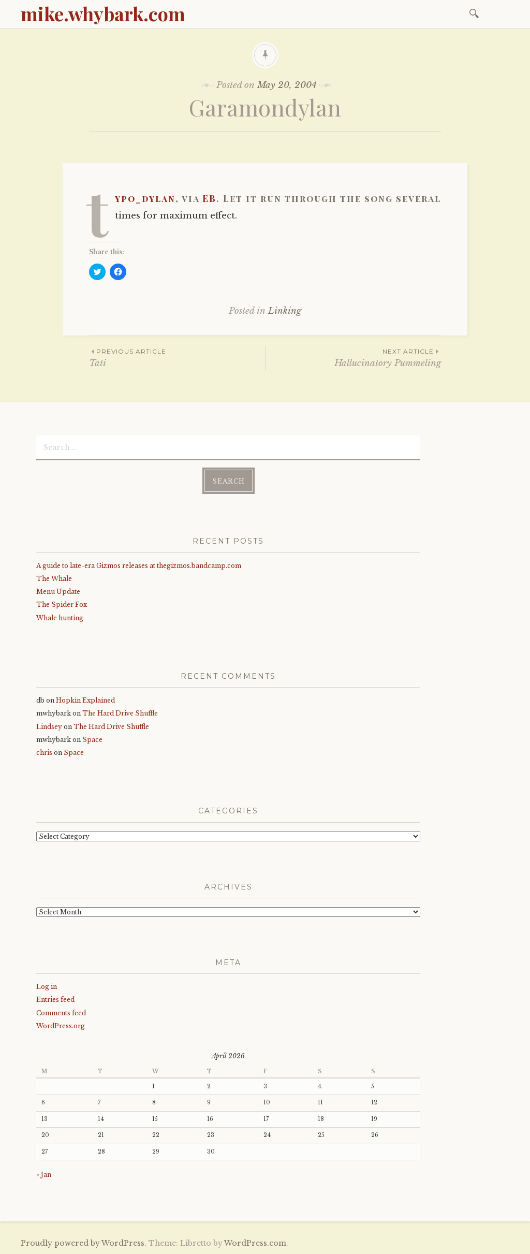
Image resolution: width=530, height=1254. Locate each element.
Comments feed (61, 1013)
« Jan (43, 1174)
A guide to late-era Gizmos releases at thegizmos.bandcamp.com (138, 566)
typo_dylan (145, 198)
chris (44, 752)
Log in (46, 986)
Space (92, 739)
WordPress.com (255, 1243)
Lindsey (49, 727)
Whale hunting (59, 618)
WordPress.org (60, 1026)
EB (209, 198)
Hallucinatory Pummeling (353, 357)
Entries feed (55, 999)
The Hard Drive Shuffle (120, 713)
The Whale (54, 578)
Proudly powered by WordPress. (83, 1243)
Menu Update (58, 591)
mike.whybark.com (103, 13)
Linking (284, 310)
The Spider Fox (61, 604)
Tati (177, 357)
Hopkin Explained (85, 700)
